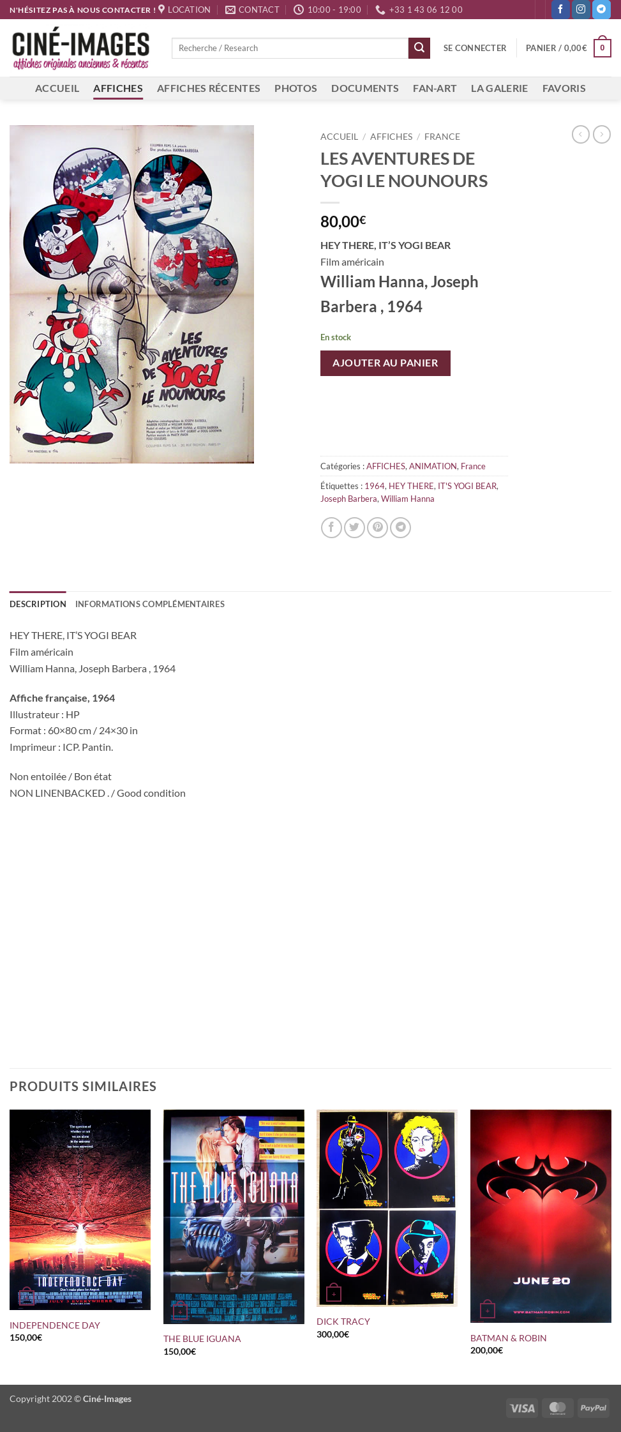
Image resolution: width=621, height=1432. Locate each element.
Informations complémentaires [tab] (150, 604)
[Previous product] (602, 134)
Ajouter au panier (385, 362)
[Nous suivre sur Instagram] (581, 9)
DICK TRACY (343, 1321)
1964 (374, 486)
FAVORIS (564, 88)
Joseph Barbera (348, 499)
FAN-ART (435, 88)
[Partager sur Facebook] (331, 527)
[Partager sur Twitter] (354, 527)
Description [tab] (38, 604)
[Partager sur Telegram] (400, 527)
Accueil (339, 137)
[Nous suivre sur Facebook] (560, 9)
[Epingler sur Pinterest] (377, 527)
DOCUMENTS (365, 88)
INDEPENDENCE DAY (55, 1325)
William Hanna (408, 499)
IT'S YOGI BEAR (467, 486)
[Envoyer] (419, 48)
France (442, 137)
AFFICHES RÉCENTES (208, 88)
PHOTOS (295, 88)
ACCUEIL (57, 88)
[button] (475, 47)
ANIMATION (433, 466)
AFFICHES (118, 88)
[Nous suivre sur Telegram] (601, 9)
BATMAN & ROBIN (508, 1337)
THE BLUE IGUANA (202, 1338)
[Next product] (581, 134)
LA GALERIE (499, 88)
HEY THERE (411, 486)
